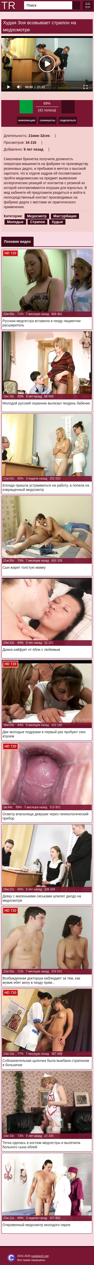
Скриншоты (47, 120)
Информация (26, 120)
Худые (57, 222)
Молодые (15, 222)
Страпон (37, 222)
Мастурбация (65, 216)
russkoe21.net (40, 1255)
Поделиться (68, 120)
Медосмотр (37, 216)
